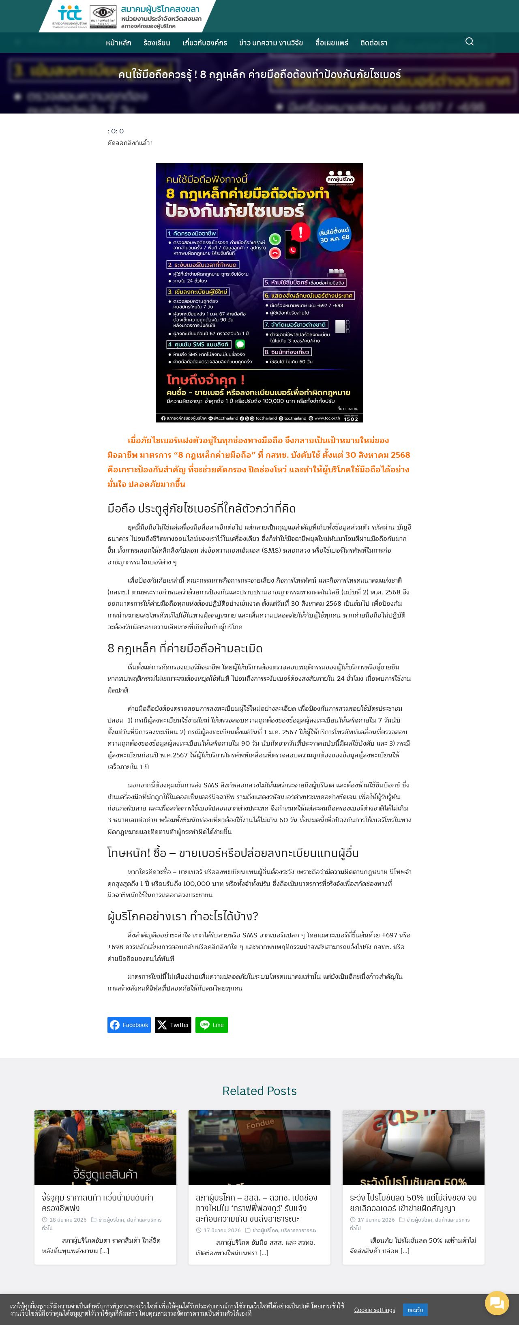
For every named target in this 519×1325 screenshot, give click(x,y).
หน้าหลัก (118, 42)
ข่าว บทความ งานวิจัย (271, 42)
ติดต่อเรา (374, 42)
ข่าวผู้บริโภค (111, 1240)
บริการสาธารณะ (298, 1250)
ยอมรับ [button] (415, 1309)
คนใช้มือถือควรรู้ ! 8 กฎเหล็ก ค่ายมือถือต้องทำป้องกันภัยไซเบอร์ (259, 73)
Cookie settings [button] (374, 1309)
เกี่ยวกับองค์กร (204, 42)
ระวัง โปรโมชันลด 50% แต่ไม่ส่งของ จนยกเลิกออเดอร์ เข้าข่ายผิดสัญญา (413, 1223)
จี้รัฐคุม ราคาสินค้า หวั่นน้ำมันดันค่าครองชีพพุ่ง (97, 1223)
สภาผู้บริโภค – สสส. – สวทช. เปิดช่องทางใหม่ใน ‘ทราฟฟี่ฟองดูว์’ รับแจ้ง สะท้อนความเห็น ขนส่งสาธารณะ (256, 1228)
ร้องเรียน (157, 42)
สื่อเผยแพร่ (331, 42)
